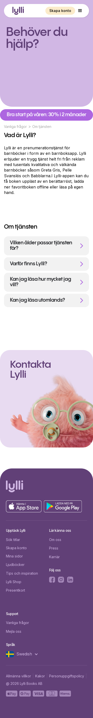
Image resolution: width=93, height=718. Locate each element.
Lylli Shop (13, 582)
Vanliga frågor (15, 126)
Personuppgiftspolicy (66, 676)
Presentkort (15, 590)
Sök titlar (13, 540)
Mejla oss (13, 631)
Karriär (54, 557)
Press (53, 548)
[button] (80, 11)
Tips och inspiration (22, 573)
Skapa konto (60, 10)
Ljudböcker (15, 564)
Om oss (55, 540)
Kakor (40, 676)
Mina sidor (14, 556)
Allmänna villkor (18, 676)
